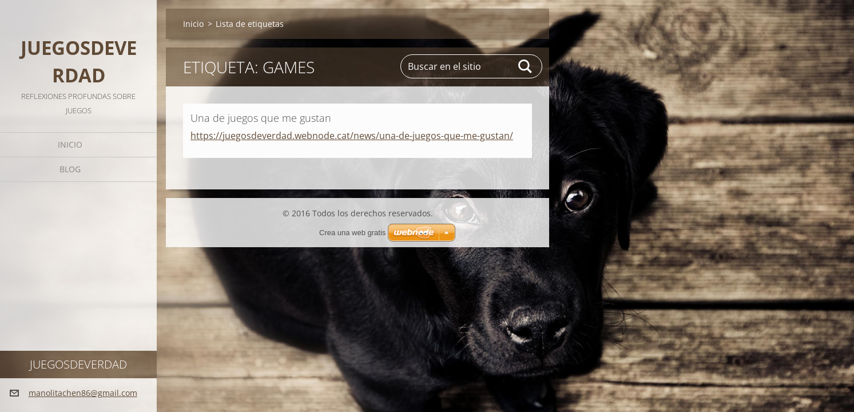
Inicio (70, 144)
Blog (70, 169)
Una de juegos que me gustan (260, 118)
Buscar (525, 66)
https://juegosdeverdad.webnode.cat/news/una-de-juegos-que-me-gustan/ (351, 135)
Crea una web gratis (352, 232)
